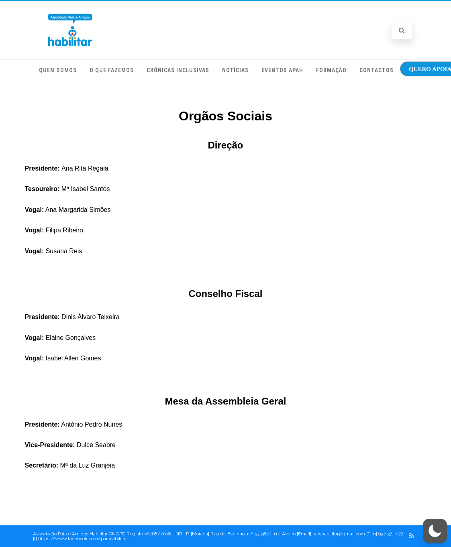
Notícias (235, 70)
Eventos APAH (282, 70)
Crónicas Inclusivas (178, 70)
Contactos (376, 70)
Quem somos (58, 70)
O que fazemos (112, 70)
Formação (331, 70)
